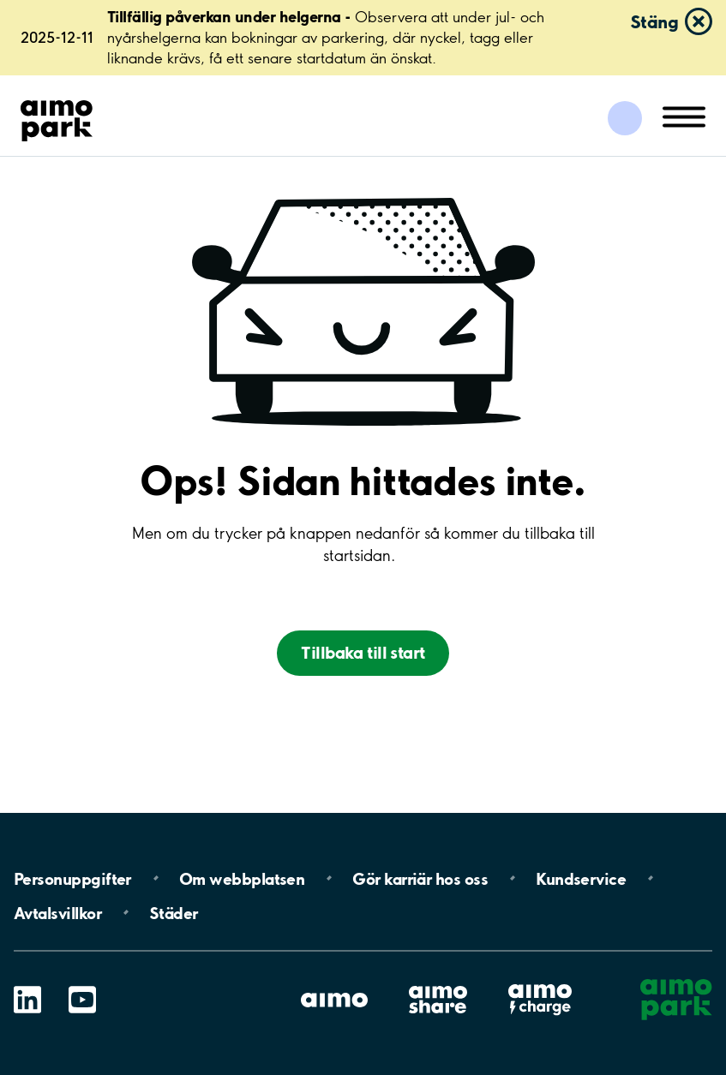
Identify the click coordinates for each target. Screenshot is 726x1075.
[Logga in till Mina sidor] (625, 118)
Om (241, 878)
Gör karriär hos (420, 878)
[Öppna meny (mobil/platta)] (684, 115)
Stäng (654, 21)
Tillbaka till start (362, 652)
